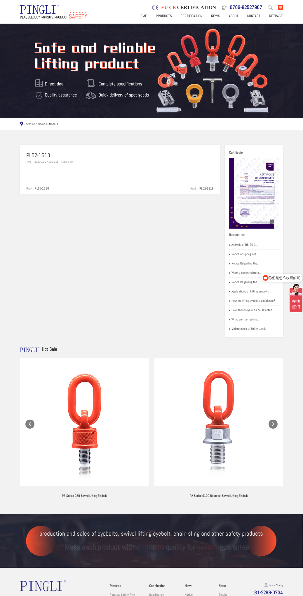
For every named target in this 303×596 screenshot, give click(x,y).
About (233, 15)
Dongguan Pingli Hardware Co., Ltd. (61, 591)
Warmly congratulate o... (245, 273)
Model (52, 124)
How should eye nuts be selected (250, 310)
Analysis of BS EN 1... (243, 245)
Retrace (276, 15)
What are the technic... (244, 319)
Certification (191, 15)
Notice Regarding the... (244, 263)
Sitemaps (276, 591)
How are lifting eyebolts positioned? (252, 301)
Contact (253, 15)
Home (142, 15)
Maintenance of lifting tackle (247, 329)
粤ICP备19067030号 (254, 591)
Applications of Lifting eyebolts (249, 291)
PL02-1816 (206, 188)
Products (164, 15)
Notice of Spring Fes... (243, 254)
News (215, 15)
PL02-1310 (42, 188)
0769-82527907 (246, 7)
